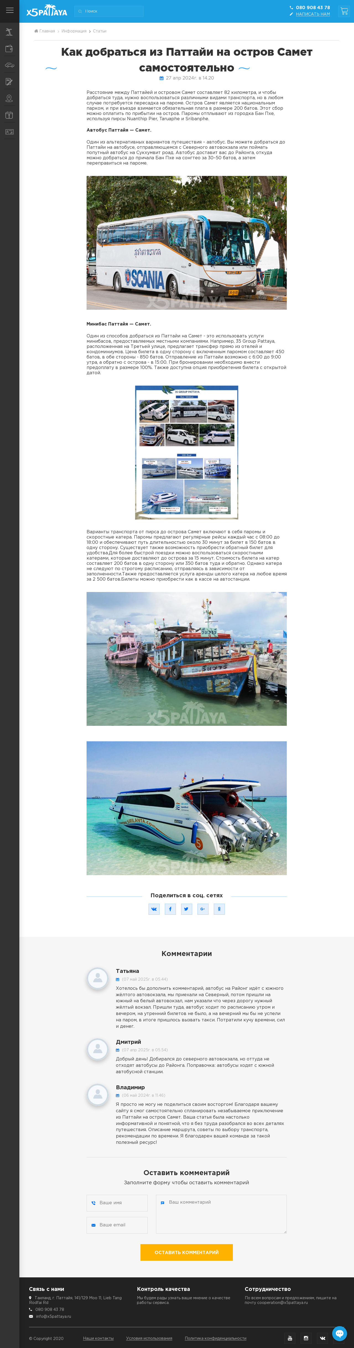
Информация (12, 115)
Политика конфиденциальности (215, 1338)
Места (12, 98)
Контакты (12, 132)
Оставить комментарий (187, 1253)
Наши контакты (98, 1338)
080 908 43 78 (49, 1309)
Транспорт (12, 65)
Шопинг (12, 48)
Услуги (12, 81)
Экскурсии (12, 31)
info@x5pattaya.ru (53, 1316)
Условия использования (149, 1338)
